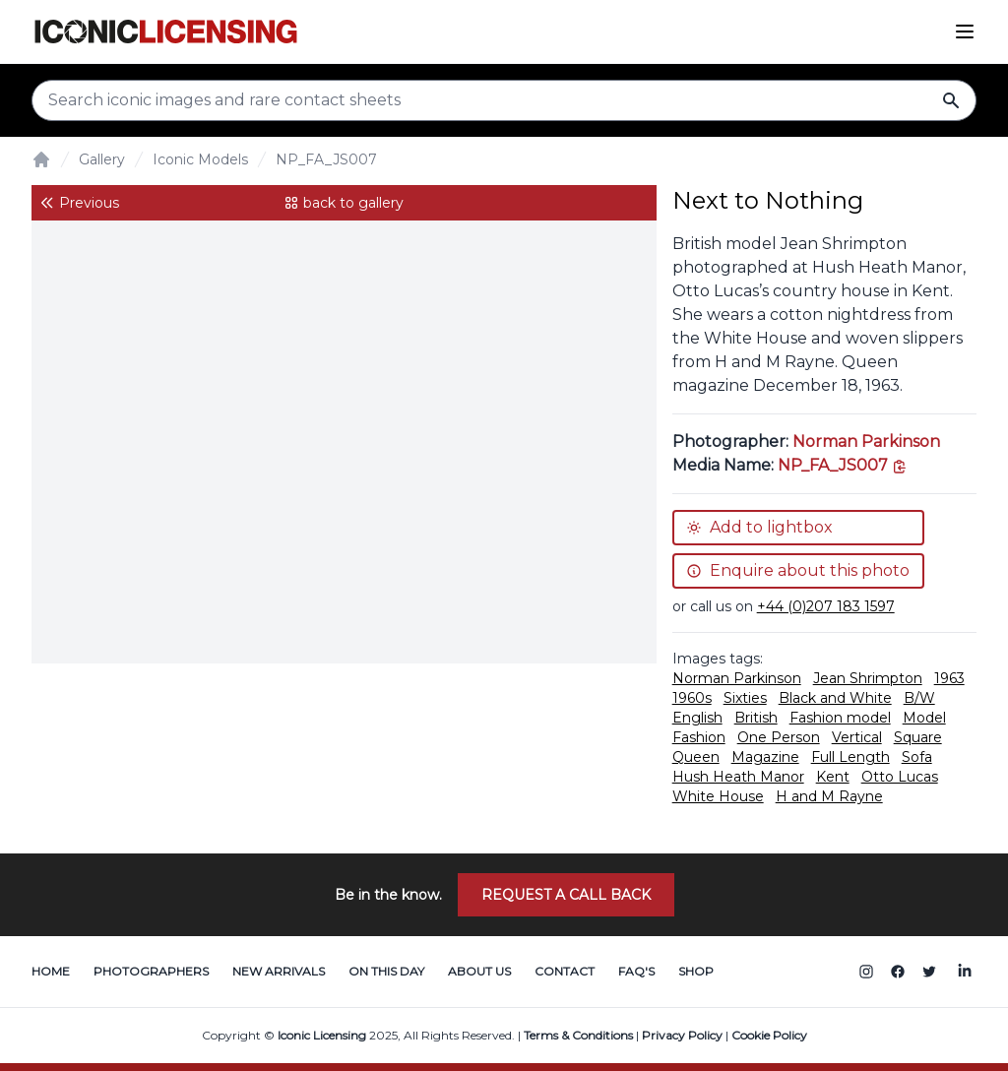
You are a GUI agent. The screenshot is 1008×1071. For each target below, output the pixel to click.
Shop (696, 971)
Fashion (698, 737)
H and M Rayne (829, 796)
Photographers (151, 971)
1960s (692, 698)
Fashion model (840, 717)
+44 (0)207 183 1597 (826, 606)
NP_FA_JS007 (326, 159)
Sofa (917, 757)
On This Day (386, 971)
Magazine (765, 757)
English (697, 717)
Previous (79, 203)
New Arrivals (278, 971)
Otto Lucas (899, 777)
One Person (778, 737)
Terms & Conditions (578, 1035)
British (756, 717)
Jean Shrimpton (867, 678)
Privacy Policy (682, 1035)
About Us (479, 971)
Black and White (835, 698)
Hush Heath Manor (738, 777)
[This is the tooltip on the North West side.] (843, 465)
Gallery (102, 159)
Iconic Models (200, 159)
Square (918, 737)
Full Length (850, 757)
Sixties (745, 698)
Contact (565, 971)
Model (924, 717)
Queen (696, 757)
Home (51, 971)
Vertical (857, 737)
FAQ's (636, 971)
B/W (919, 698)
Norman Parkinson (866, 441)
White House (718, 796)
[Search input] (504, 100)
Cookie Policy (769, 1035)
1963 (949, 678)
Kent (833, 777)
